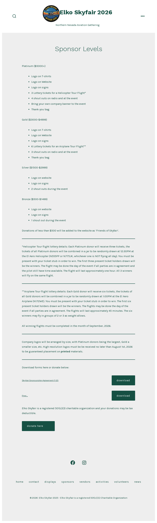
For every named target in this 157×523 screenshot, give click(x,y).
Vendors (85, 481)
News (137, 481)
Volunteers (121, 481)
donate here (35, 426)
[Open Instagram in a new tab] (84, 462)
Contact (34, 481)
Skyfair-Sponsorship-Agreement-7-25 (40, 380)
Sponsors (67, 481)
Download (123, 380)
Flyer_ (25, 395)
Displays (50, 481)
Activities (102, 481)
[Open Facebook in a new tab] (72, 462)
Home (19, 481)
